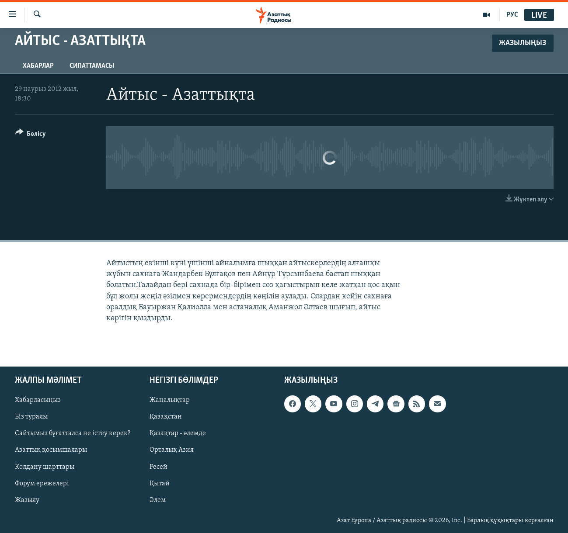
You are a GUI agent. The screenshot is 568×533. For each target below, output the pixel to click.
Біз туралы (31, 417)
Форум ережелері (42, 483)
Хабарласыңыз (38, 400)
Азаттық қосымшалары (51, 450)
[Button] (30, 135)
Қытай (160, 483)
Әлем (158, 500)
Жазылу (27, 500)
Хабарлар (38, 65)
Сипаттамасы (92, 65)
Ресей (158, 467)
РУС (512, 14)
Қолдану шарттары (44, 467)
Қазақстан (166, 417)
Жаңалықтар (170, 400)
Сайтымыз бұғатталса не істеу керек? (72, 433)
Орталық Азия (172, 450)
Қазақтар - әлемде (178, 433)
